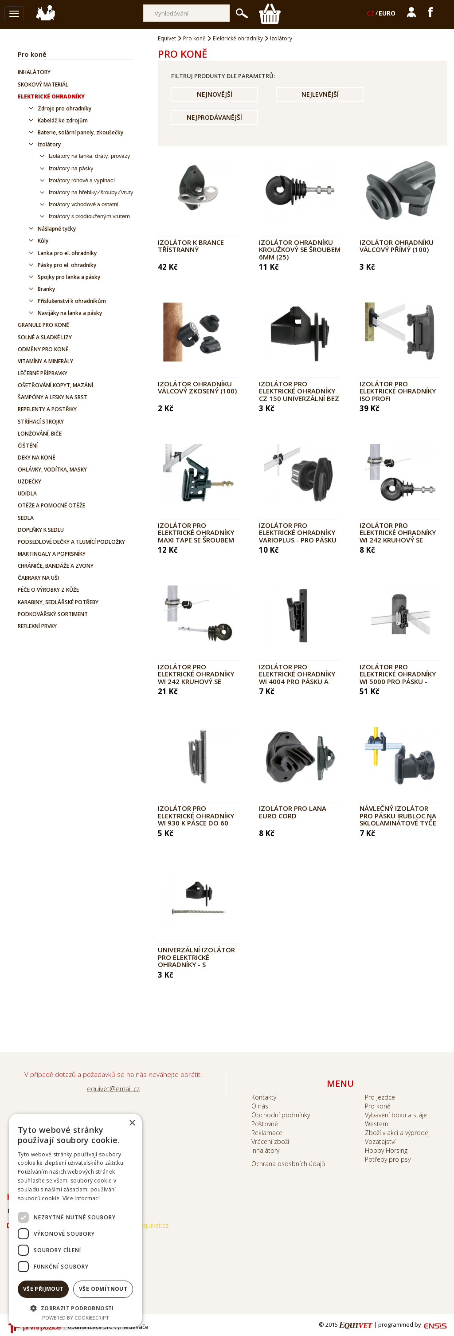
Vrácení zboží (270, 1141)
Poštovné (264, 1124)
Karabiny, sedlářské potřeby (58, 602)
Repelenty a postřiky (47, 409)
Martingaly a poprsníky (52, 554)
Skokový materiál (43, 84)
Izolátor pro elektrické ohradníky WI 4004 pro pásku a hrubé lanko (297, 677)
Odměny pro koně (43, 349)
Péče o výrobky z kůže (48, 589)
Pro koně (32, 54)
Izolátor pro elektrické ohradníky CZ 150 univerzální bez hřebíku (299, 394)
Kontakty (263, 1097)
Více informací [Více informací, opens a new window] (81, 1198)
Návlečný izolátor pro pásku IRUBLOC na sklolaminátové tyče (398, 815)
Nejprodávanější (214, 117)
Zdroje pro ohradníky (64, 108)
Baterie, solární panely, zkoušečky (80, 132)
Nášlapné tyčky (57, 228)
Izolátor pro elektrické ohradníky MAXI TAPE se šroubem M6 (196, 536)
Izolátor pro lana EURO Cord (292, 812)
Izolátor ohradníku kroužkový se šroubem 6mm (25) (299, 249)
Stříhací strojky (41, 421)
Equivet (167, 38)
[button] (75, 1308)
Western (376, 1124)
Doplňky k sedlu (41, 530)
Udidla (27, 493)
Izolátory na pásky (71, 168)
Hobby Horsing (386, 1150)
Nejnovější (214, 94)
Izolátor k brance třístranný (191, 246)
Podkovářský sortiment (53, 614)
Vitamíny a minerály (45, 361)
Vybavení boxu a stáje (396, 1115)
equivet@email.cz (113, 1088)
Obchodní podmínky (280, 1115)
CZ (371, 13)
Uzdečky (29, 481)
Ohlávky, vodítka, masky (52, 469)
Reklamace (266, 1132)
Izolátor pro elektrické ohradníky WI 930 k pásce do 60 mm (196, 819)
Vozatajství (380, 1141)
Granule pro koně (43, 325)
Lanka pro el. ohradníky (67, 253)
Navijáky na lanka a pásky (70, 313)
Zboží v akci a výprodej (397, 1132)
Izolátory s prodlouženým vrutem (89, 216)
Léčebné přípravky (42, 373)
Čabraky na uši (38, 578)
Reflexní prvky (37, 626)
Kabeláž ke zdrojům (63, 120)
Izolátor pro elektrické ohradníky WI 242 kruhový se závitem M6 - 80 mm (196, 677)
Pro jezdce (380, 1097)
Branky (46, 289)
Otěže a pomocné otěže (51, 505)
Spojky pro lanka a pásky (69, 277)
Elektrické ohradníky (51, 96)
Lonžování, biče (40, 433)
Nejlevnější (320, 94)
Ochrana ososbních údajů (288, 1163)
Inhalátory (34, 72)
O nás (259, 1106)
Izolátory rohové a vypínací (82, 180)
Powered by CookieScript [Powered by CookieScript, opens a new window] (75, 1317)
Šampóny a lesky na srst (52, 397)
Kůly (43, 240)
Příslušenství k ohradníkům (72, 301)
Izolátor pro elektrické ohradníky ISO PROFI (398, 391)
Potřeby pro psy (388, 1159)
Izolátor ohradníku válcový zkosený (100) (197, 387)
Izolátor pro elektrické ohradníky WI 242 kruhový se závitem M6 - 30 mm (398, 536)
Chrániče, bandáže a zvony (56, 566)
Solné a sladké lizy (45, 337)
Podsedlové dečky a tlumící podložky (71, 542)
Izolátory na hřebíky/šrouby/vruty (91, 192)
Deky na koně (36, 457)
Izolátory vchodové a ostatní (83, 204)
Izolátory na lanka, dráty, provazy (89, 156)
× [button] (132, 1123)
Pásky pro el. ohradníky (67, 265)
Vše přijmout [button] (43, 1289)
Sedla (26, 518)
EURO (387, 13)
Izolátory (49, 144)
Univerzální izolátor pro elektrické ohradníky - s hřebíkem (196, 960)
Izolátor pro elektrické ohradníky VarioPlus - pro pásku (298, 532)
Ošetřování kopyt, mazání (55, 385)
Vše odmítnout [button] (103, 1289)
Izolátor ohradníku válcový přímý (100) (397, 246)
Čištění (28, 445)
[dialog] (75, 1220)
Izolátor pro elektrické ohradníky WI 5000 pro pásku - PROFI (398, 677)
